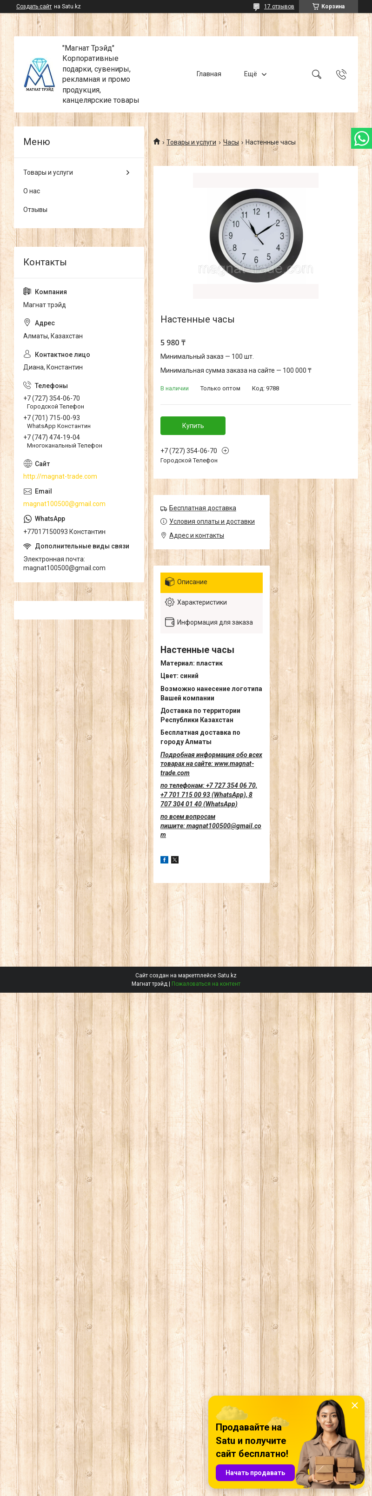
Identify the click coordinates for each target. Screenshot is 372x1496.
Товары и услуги (191, 142)
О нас (31, 191)
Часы (231, 142)
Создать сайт (34, 6)
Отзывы (35, 209)
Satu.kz (227, 975)
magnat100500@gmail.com (64, 503)
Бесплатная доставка (202, 508)
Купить (193, 425)
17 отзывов (279, 6)
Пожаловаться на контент (206, 984)
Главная (209, 74)
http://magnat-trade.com (60, 476)
